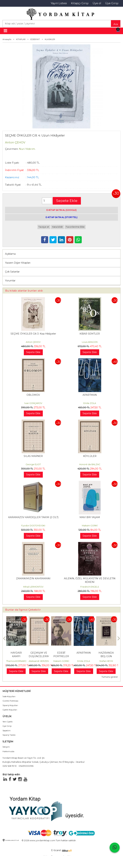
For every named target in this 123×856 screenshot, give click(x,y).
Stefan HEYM (106, 661)
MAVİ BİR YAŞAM (90, 517)
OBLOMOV (33, 394)
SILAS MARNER (33, 456)
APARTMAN (90, 394)
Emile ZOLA (89, 403)
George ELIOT (33, 464)
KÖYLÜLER (89, 456)
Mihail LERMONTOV (33, 587)
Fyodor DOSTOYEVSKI (33, 525)
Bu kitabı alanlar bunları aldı (24, 290)
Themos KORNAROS (17, 661)
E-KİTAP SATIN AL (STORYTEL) (61, 217)
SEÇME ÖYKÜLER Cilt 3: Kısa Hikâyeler (33, 333)
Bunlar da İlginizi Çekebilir (23, 609)
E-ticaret (56, 850)
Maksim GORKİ (90, 525)
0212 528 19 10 (10, 766)
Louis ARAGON (89, 342)
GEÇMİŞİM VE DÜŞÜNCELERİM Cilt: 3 (39, 656)
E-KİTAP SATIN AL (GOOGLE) (61, 210)
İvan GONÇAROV (33, 403)
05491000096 (26, 766)
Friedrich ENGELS (89, 587)
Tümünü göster (110, 677)
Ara (115, 24)
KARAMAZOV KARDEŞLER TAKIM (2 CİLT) (33, 517)
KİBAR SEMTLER (90, 333)
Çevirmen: (11, 148)
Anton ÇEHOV (33, 342)
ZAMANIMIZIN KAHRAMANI (33, 578)
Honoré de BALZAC (89, 464)
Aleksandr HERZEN (39, 661)
